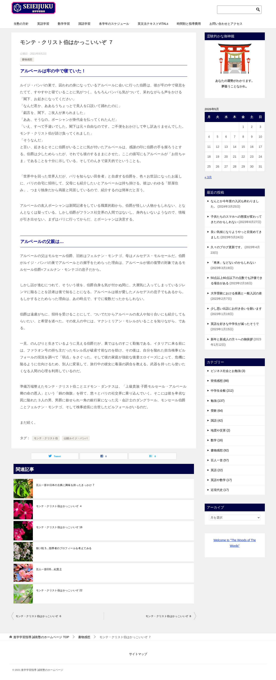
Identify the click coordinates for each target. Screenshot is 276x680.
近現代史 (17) (220, 490)
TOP (41, 637)
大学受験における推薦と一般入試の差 (236, 293)
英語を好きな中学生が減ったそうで (235, 323)
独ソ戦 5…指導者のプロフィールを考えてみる (64, 548)
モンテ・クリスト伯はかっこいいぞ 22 (59, 590)
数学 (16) (217, 440)
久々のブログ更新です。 (227, 247)
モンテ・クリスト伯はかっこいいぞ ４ (59, 506)
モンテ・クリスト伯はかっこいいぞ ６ (39, 616)
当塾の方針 (21, 23)
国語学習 (84, 23)
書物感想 (27, 59)
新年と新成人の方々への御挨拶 (232, 339)
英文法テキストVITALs (153, 23)
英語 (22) (217, 470)
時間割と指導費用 (189, 23)
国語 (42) (217, 420)
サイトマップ (138, 654)
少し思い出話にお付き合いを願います (236, 308)
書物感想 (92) (220, 450)
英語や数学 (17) (221, 480)
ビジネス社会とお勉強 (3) (228, 371)
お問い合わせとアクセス (225, 23)
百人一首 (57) (220, 460)
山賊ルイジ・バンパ (76, 438)
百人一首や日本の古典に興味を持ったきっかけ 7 (65, 485)
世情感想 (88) (220, 380)
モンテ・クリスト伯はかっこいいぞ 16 (59, 527)
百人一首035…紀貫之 (49, 569)
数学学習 (64, 23)
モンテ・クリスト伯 (46, 438)
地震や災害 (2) (220, 430)
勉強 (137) (218, 400)
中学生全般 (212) (222, 390)
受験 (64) (217, 410)
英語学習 (43, 23)
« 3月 (208, 177)
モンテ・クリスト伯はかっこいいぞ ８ (169, 616)
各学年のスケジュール (114, 23)
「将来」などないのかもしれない (233, 262)
